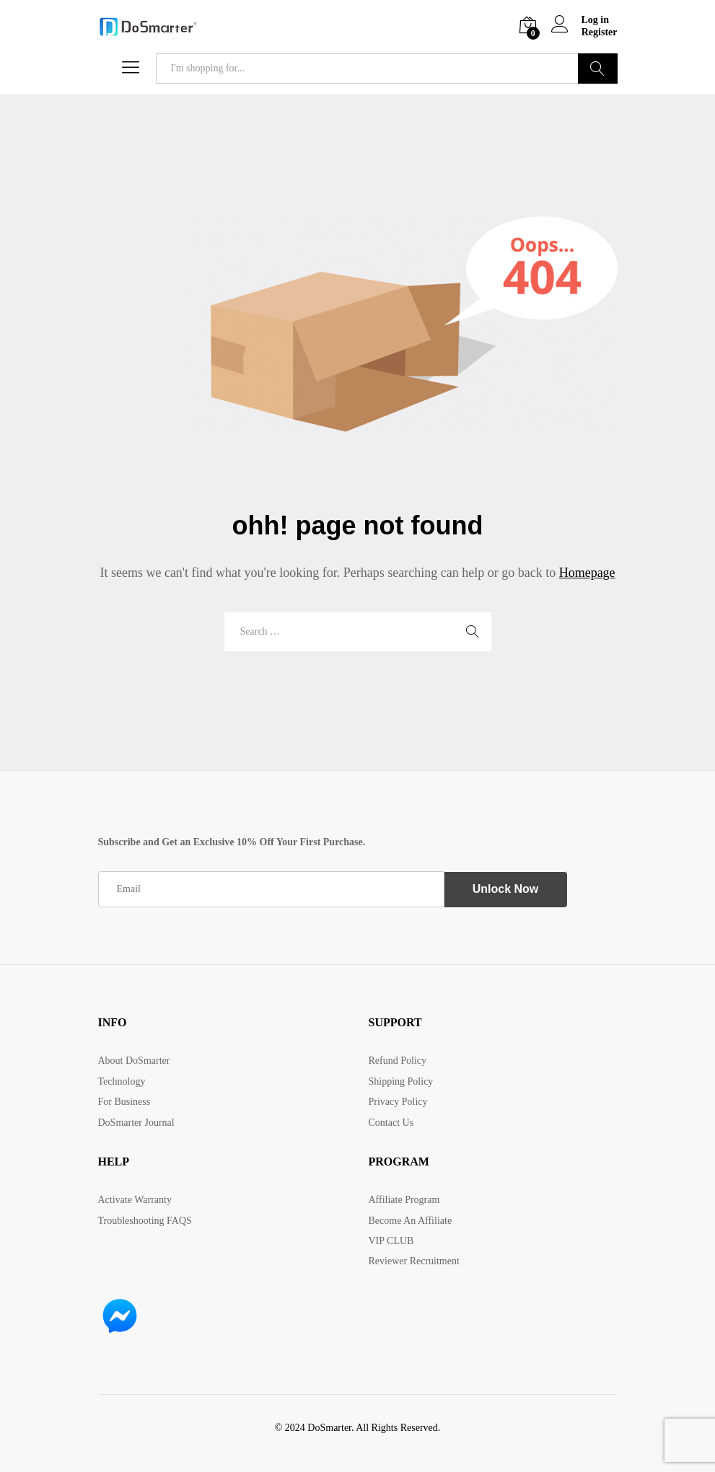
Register (600, 32)
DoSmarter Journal (136, 1122)
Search (598, 68)
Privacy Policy (398, 1101)
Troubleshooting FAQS (145, 1220)
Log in (580, 20)
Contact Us (391, 1122)
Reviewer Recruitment (414, 1261)
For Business (124, 1101)
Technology (122, 1081)
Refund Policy (398, 1060)
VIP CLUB (391, 1240)
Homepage (587, 572)
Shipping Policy (401, 1081)
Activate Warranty (135, 1199)
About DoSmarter (134, 1060)
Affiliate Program (404, 1199)
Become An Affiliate (410, 1220)
